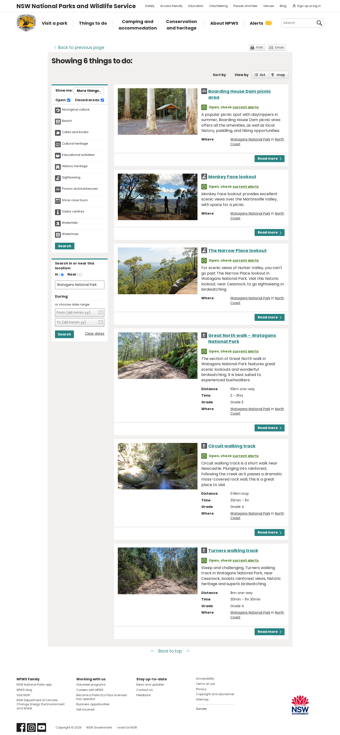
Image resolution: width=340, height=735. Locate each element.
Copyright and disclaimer (215, 694)
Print (259, 47)
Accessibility (205, 678)
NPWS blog (24, 690)
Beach (67, 121)
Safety (150, 6)
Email (279, 47)
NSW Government (99, 727)
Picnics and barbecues (80, 189)
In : (57, 274)
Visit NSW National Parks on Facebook (21, 727)
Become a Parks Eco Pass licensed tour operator (101, 697)
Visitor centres (73, 211)
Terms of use (205, 684)
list (262, 74)
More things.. (89, 90)
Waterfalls (70, 223)
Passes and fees (245, 6)
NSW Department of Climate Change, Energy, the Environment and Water (41, 704)
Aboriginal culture (75, 109)
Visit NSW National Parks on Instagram (31, 727)
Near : (72, 274)
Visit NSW (23, 695)
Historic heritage (75, 166)
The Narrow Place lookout (237, 250)
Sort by (219, 74)
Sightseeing (71, 177)
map (281, 74)
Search (64, 246)
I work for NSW (127, 727)
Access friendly (171, 6)
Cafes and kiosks (75, 132)
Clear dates (94, 333)
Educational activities (78, 155)
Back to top (170, 651)
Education (195, 6)
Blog (283, 6)
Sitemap (202, 699)
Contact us (144, 690)
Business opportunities (92, 704)
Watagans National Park (250, 139)
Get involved (85, 709)
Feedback (143, 695)
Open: (62, 100)
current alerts (246, 107)
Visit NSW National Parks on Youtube (41, 727)
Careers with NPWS (89, 690)
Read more (269, 158)
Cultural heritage (75, 143)
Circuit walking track (232, 446)
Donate (201, 709)
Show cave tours (75, 200)
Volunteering (218, 6)
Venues (268, 6)
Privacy (201, 689)
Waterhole (70, 234)
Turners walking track (233, 550)
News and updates (150, 684)
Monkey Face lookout (232, 177)
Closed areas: (89, 100)
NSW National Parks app (34, 684)
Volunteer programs (91, 684)
